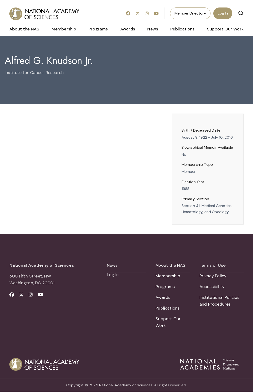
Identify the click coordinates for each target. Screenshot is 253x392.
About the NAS (24, 29)
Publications (182, 29)
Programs (98, 29)
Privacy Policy (213, 276)
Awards (127, 29)
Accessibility (212, 286)
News (152, 29)
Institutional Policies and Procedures (219, 301)
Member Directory (190, 13)
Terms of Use (212, 265)
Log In (223, 13)
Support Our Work (225, 29)
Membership (64, 29)
